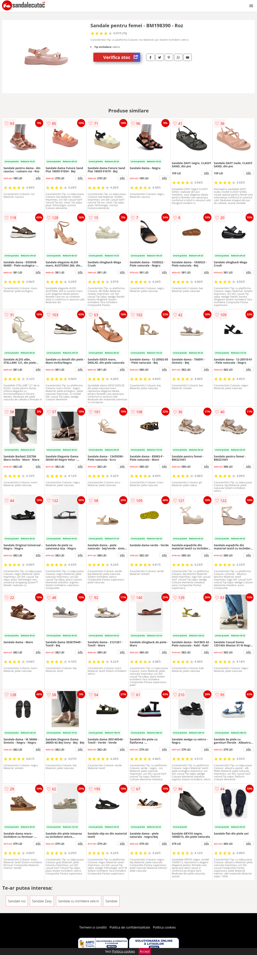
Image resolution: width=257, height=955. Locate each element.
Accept (145, 951)
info (38, 178)
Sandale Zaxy (42, 901)
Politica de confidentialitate (130, 927)
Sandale (111, 901)
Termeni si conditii (93, 927)
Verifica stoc (121, 57)
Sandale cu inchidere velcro (78, 901)
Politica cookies (164, 927)
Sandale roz (16, 901)
